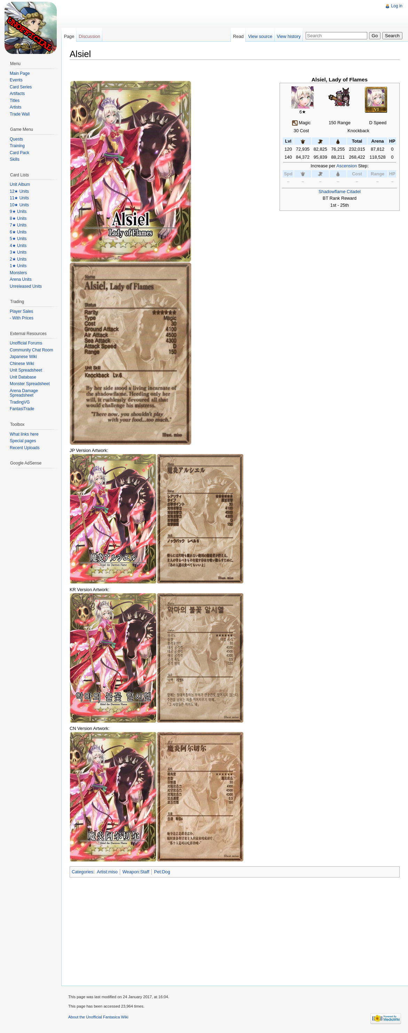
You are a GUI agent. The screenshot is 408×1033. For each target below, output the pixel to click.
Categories (82, 871)
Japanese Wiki (23, 356)
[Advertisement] (187, 15)
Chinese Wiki (22, 363)
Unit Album (20, 184)
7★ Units (18, 225)
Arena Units (21, 279)
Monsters (18, 272)
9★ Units (18, 211)
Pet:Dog (162, 871)
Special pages (23, 440)
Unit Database (23, 377)
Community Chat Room (31, 350)
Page (69, 36)
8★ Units (18, 218)
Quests (16, 139)
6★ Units (18, 232)
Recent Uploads (24, 447)
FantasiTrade (22, 408)
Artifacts (17, 93)
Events (16, 80)
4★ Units (18, 245)
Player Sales (21, 311)
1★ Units (18, 265)
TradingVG (20, 402)
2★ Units (18, 259)
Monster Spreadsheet (30, 383)
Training (17, 145)
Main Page (20, 73)
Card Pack (19, 152)
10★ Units (19, 204)
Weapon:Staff (136, 871)
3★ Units (18, 252)
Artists (15, 107)
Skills (14, 159)
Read (238, 36)
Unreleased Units (26, 286)
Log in (396, 5)
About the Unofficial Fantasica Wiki (98, 1017)
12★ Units (19, 191)
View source (260, 36)
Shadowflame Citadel (340, 191)
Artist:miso (107, 871)
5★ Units (18, 238)
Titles (14, 100)
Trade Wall (20, 114)
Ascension (346, 165)
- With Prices (21, 318)
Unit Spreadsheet (26, 370)
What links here (24, 434)
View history (289, 36)
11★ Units (19, 198)
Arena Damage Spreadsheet (24, 393)
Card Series (21, 87)
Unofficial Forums (26, 343)
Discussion (89, 36)
